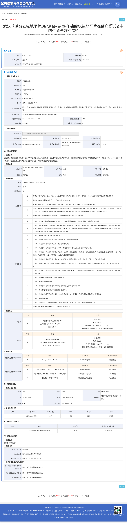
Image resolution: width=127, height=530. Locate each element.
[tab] (63, 50)
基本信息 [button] (7, 51)
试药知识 (70, 4)
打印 (122, 19)
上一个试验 (40, 42)
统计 (93, 4)
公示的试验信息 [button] (10, 72)
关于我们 (100, 4)
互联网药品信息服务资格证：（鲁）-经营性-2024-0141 (63, 511)
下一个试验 (86, 42)
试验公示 (87, 4)
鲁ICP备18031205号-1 (37, 511)
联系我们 (108, 4)
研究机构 (78, 4)
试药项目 (61, 4)
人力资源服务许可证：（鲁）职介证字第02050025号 (100, 511)
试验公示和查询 (13, 13)
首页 (55, 4)
